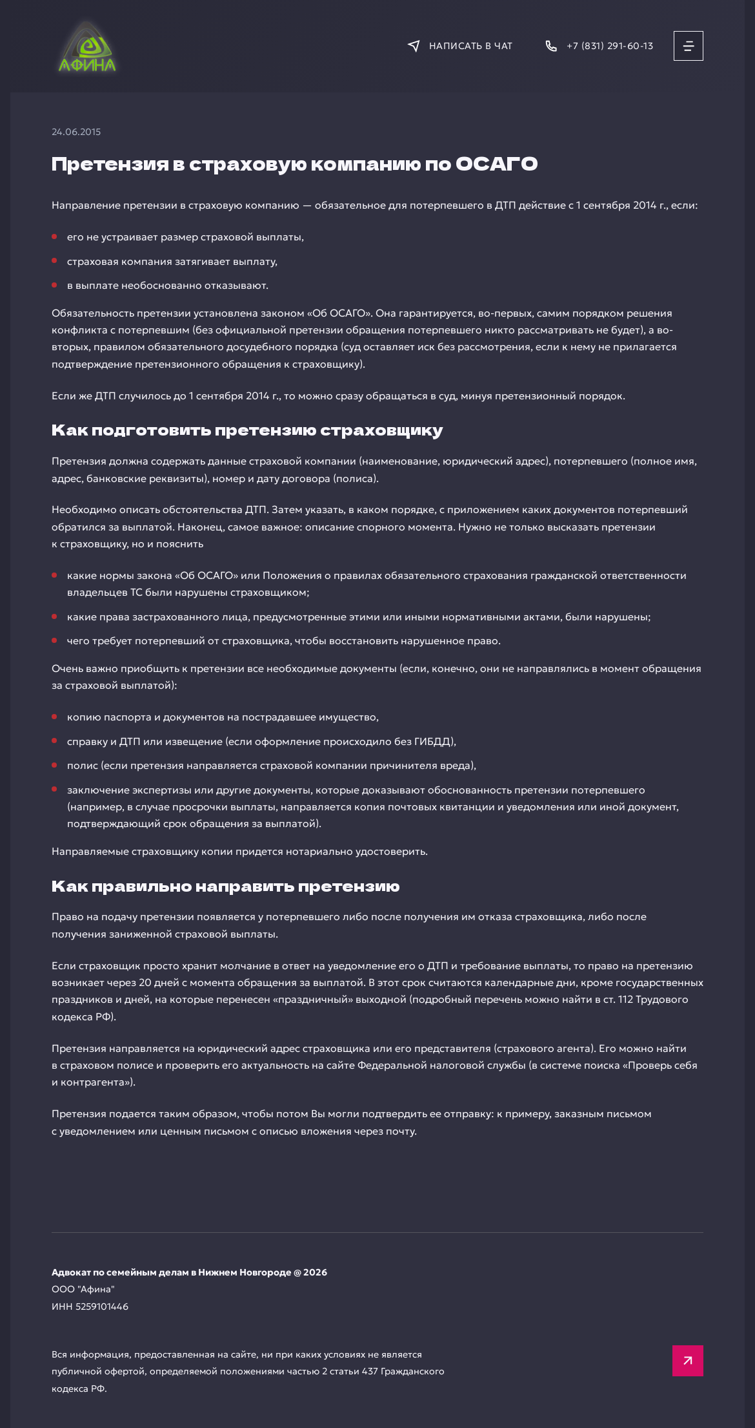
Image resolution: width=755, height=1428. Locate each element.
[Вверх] (687, 1360)
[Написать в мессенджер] (459, 45)
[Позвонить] (598, 45)
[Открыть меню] (688, 46)
